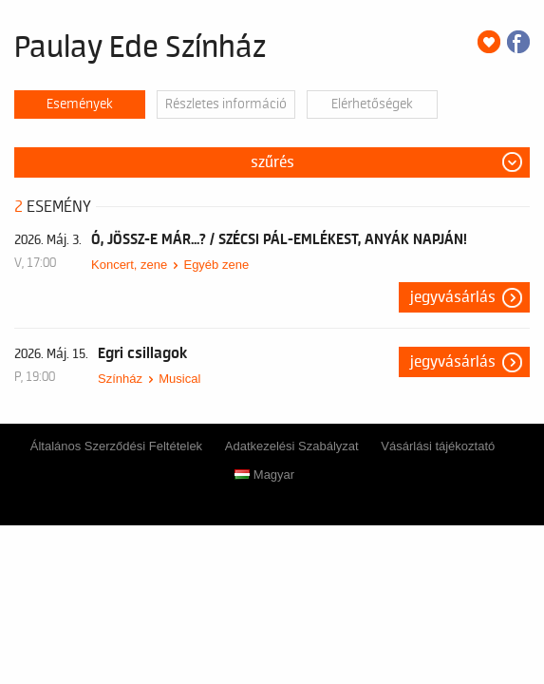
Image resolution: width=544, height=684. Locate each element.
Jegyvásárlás (453, 297)
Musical (179, 378)
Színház (120, 378)
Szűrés (272, 162)
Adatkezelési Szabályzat (292, 446)
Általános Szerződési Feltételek (116, 446)
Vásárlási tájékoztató (438, 446)
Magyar (264, 474)
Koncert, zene (129, 264)
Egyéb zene (216, 264)
